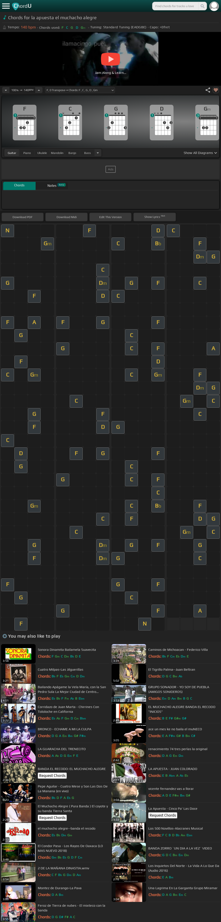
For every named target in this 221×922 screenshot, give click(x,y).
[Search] (202, 6)
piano (27, 153)
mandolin (57, 153)
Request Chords (52, 775)
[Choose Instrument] (98, 152)
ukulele (42, 153)
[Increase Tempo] (39, 90)
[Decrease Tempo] (5, 90)
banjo (72, 153)
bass (87, 153)
